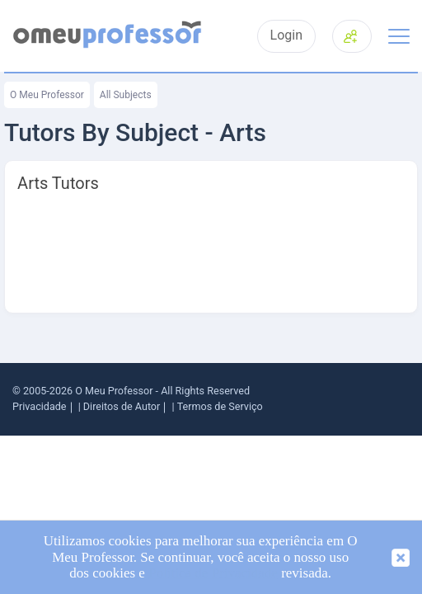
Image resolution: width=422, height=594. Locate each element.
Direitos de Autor (121, 406)
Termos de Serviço (220, 406)
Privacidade (39, 406)
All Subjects (126, 95)
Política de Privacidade (213, 573)
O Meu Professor (47, 95)
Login (286, 35)
